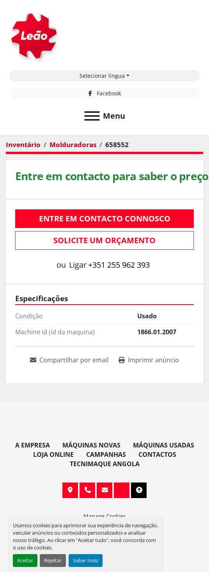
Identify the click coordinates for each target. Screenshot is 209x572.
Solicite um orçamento (104, 240)
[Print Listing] (148, 360)
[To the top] (139, 490)
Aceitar (25, 560)
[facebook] (104, 93)
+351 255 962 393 (119, 265)
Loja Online (53, 454)
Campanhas (106, 454)
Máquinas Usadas (163, 445)
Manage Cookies (104, 516)
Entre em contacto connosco (104, 218)
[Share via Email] (69, 360)
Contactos (157, 454)
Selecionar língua (102, 75)
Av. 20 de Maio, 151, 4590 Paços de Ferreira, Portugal (70, 490)
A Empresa (32, 445)
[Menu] (92, 116)
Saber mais (85, 560)
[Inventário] (23, 144)
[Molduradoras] (73, 144)
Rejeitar (53, 560)
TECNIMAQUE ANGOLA (105, 464)
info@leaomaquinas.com (104, 490)
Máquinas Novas (91, 445)
